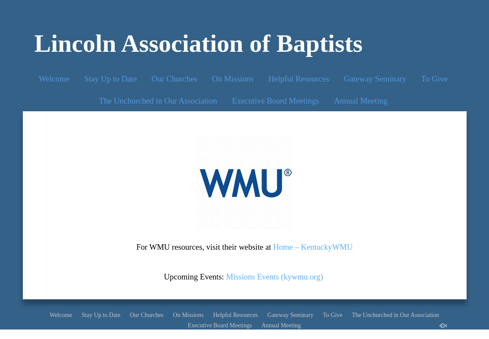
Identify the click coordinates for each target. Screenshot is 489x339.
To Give (434, 78)
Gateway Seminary (375, 78)
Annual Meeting (360, 100)
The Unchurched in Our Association (158, 100)
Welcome (54, 78)
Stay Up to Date (110, 78)
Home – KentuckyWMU (312, 246)
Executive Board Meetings (275, 100)
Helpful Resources (298, 78)
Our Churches (174, 78)
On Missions (233, 78)
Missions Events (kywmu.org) (274, 276)
